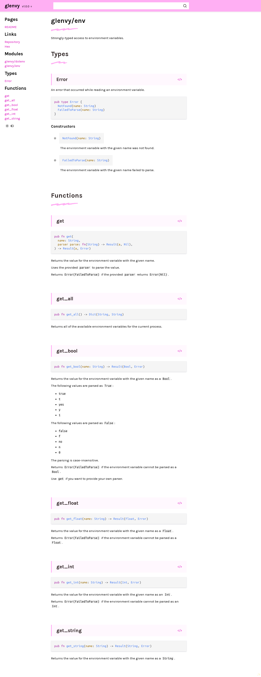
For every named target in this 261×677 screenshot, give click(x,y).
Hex (7, 46)
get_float (11, 109)
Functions (66, 195)
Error (8, 81)
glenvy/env (12, 66)
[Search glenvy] (121, 5)
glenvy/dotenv (15, 61)
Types (60, 54)
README (11, 27)
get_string (12, 118)
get (7, 96)
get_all (10, 100)
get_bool (11, 105)
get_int (10, 114)
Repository (12, 42)
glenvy (12, 6)
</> (180, 79)
